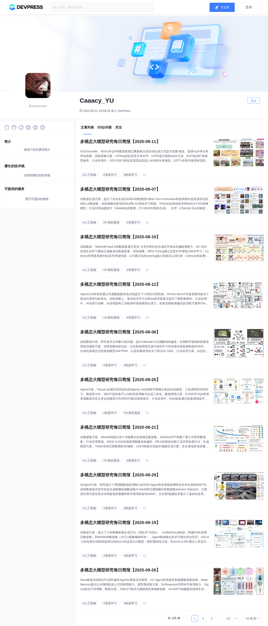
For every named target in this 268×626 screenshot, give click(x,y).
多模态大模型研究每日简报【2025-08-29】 (120, 475)
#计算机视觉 (111, 222)
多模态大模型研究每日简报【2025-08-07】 (120, 189)
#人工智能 (89, 174)
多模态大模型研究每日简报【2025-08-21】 (120, 427)
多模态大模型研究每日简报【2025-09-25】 (120, 379)
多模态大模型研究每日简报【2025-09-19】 (120, 522)
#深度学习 (110, 174)
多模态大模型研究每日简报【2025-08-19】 (120, 237)
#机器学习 (130, 174)
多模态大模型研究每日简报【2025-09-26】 (120, 570)
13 (228, 618)
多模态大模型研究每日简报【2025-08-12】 (120, 284)
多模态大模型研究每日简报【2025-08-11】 (120, 141)
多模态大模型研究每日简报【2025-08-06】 (120, 332)
